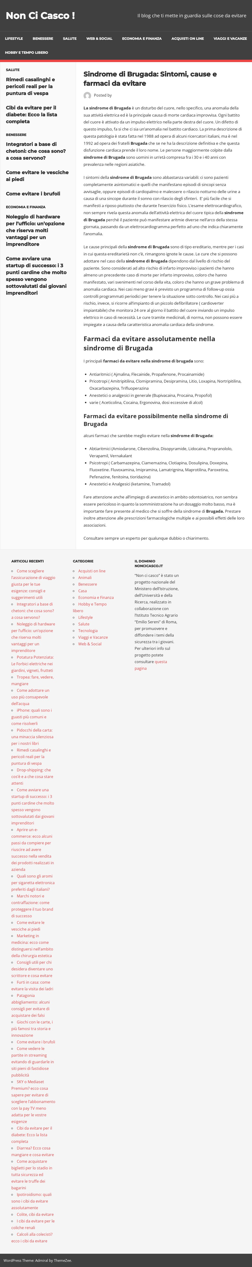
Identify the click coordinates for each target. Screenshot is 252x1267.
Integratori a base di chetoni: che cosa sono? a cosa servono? (36, 151)
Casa (82, 590)
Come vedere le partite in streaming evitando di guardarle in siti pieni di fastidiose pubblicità (32, 1062)
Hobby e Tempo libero (26, 52)
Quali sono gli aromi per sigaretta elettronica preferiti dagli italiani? (33, 882)
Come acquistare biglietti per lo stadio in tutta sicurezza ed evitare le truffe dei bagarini (31, 1174)
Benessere (43, 38)
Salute (69, 38)
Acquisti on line (188, 38)
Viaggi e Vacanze (230, 38)
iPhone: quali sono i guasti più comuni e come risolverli (31, 717)
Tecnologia (88, 630)
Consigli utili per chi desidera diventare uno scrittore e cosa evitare (32, 969)
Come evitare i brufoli (33, 194)
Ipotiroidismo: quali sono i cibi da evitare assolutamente (31, 1201)
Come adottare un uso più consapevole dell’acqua (30, 697)
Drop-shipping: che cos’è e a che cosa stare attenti (32, 776)
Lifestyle (14, 38)
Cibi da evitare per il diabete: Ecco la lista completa (31, 114)
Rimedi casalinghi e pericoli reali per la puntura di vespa (30, 86)
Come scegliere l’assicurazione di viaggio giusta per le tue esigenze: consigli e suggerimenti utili (33, 584)
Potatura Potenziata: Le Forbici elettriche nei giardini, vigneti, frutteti (32, 664)
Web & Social (99, 38)
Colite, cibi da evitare (35, 1214)
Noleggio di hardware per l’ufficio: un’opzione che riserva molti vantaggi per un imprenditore (35, 230)
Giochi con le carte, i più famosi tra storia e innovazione (32, 1028)
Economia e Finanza (142, 38)
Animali (85, 577)
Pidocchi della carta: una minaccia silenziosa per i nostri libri (32, 737)
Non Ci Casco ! (41, 15)
